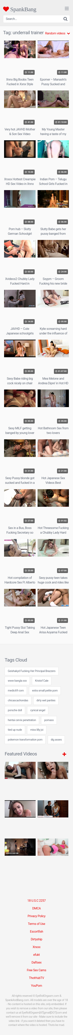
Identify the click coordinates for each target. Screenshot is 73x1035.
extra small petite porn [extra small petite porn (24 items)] (45, 690)
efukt (36, 955)
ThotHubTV (36, 978)
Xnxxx (36, 947)
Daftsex (36, 962)
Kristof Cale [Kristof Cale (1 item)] (41, 680)
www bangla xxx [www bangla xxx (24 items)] (17, 680)
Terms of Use (36, 924)
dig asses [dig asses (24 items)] (56, 739)
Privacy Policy (37, 916)
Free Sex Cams (36, 970)
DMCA (36, 908)
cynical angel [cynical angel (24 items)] (37, 710)
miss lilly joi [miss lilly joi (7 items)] (36, 729)
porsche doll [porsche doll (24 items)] (15, 710)
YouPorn (36, 985)
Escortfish (36, 931)
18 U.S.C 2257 (36, 900)
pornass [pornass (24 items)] (49, 720)
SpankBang (19, 9)
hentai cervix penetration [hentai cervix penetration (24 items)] (22, 720)
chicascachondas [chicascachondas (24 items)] (18, 700)
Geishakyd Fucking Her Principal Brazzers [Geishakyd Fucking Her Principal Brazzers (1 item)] (31, 671)
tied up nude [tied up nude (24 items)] (15, 729)
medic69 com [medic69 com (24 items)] (16, 690)
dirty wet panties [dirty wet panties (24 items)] (45, 700)
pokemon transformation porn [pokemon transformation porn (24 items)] (25, 739)
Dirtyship (36, 939)
